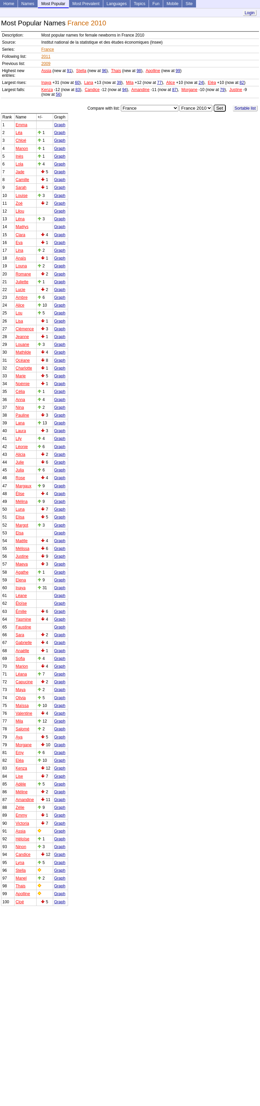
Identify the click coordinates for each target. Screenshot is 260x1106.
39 (119, 82)
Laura (21, 430)
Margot (22, 525)
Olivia (21, 697)
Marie (21, 376)
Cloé (20, 902)
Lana (88, 82)
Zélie (20, 807)
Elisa (20, 517)
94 (124, 89)
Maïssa (22, 705)
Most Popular (53, 3)
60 (77, 82)
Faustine (23, 627)
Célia (20, 391)
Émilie (21, 611)
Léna (20, 219)
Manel (21, 878)
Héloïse (22, 839)
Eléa (212, 82)
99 (178, 70)
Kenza (47, 89)
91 (69, 70)
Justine (235, 89)
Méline (21, 792)
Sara (20, 635)
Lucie (20, 289)
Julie (20, 462)
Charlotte (24, 368)
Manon (22, 148)
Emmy (21, 815)
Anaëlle (22, 650)
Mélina (21, 501)
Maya (20, 689)
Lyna (20, 862)
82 (242, 82)
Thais (116, 70)
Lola (19, 164)
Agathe (22, 572)
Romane (23, 274)
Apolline (153, 70)
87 (174, 89)
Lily (19, 438)
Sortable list (245, 108)
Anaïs (21, 258)
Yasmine (23, 619)
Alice (170, 82)
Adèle (21, 784)
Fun (155, 3)
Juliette (22, 282)
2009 (45, 63)
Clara (20, 235)
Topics (139, 3)
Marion (22, 666)
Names (27, 3)
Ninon (21, 846)
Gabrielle (24, 642)
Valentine (24, 713)
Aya (19, 737)
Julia (20, 470)
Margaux (23, 486)
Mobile (172, 3)
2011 (45, 56)
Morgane (189, 89)
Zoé (19, 203)
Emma (21, 125)
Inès (19, 156)
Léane (21, 595)
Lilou (20, 211)
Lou (19, 313)
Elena (21, 580)
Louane (22, 344)
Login (250, 12)
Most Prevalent (86, 3)
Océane (23, 360)
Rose (20, 477)
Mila (129, 82)
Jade (20, 172)
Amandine (140, 89)
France (47, 49)
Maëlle (21, 540)
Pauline (22, 415)
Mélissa (22, 548)
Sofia (20, 658)
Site (189, 3)
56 (58, 94)
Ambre (21, 297)
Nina (20, 407)
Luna (20, 509)
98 (138, 70)
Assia (46, 70)
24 (201, 82)
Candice (92, 89)
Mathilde (23, 352)
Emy (20, 752)
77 (159, 82)
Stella (81, 70)
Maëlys (22, 226)
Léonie (22, 446)
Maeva (22, 564)
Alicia (20, 454)
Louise (21, 195)
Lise (19, 776)
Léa (19, 132)
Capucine (24, 682)
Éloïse (21, 603)
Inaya (46, 82)
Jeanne (22, 336)
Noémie (22, 383)
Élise (20, 493)
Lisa (19, 321)
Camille (22, 179)
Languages (117, 3)
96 (104, 70)
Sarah (21, 187)
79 (222, 89)
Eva (19, 242)
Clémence (25, 329)
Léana (21, 674)
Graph (59, 125)
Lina (19, 250)
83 (77, 89)
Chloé (21, 140)
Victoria (22, 823)
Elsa (19, 533)
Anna (20, 399)
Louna (21, 266)
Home (8, 3)
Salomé (22, 729)
